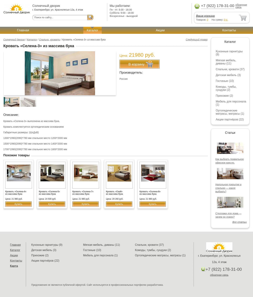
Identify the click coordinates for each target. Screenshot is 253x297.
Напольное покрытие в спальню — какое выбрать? (228, 188)
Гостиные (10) (225, 80)
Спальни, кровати (49, 39)
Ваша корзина (205, 15)
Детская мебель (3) (228, 75)
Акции (160, 30)
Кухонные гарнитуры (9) (46, 244)
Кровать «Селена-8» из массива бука (150, 192)
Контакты (229, 30)
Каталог (92, 30)
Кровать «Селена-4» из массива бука (15, 192)
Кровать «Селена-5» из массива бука (49, 192)
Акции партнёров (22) (230, 119)
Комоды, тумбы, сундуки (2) (226, 88)
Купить (18, 204)
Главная (23, 30)
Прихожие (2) (224, 95)
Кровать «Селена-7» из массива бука (82, 192)
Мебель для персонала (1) (100, 255)
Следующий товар (196, 39)
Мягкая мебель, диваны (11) (226, 62)
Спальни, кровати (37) (230, 69)
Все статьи (239, 222)
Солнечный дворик (14, 39)
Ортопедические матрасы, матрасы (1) (230, 112)
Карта (14, 265)
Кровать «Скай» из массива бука (114, 192)
